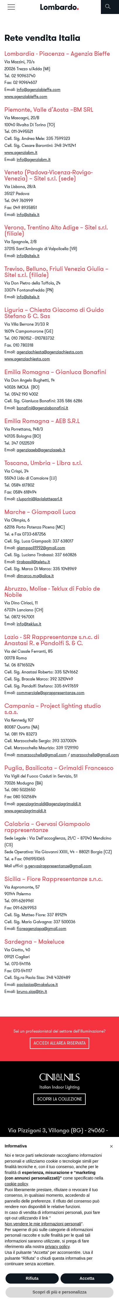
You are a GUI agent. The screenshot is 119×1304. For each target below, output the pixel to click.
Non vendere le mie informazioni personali (43, 1223)
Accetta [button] (87, 1278)
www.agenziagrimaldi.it (25, 810)
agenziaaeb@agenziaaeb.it (41, 449)
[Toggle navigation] (11, 7)
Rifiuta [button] (32, 1278)
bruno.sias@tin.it (32, 991)
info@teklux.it (29, 623)
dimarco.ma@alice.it (35, 575)
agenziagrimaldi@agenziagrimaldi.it (49, 803)
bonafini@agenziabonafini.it (42, 407)
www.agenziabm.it (20, 152)
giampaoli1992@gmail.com (41, 547)
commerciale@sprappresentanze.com (50, 692)
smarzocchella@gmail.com (95, 754)
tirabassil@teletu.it (33, 561)
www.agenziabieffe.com (25, 96)
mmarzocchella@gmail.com (42, 754)
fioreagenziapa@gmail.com (41, 928)
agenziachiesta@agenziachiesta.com (50, 351)
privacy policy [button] (57, 1246)
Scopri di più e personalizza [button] (59, 1292)
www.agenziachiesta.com (27, 358)
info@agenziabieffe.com (39, 89)
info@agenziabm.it (34, 159)
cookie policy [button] (16, 1184)
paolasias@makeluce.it (37, 984)
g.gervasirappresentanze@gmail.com (58, 865)
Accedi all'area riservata (60, 1043)
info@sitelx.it (28, 214)
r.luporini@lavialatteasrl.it (39, 498)
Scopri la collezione (59, 1099)
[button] (111, 1146)
